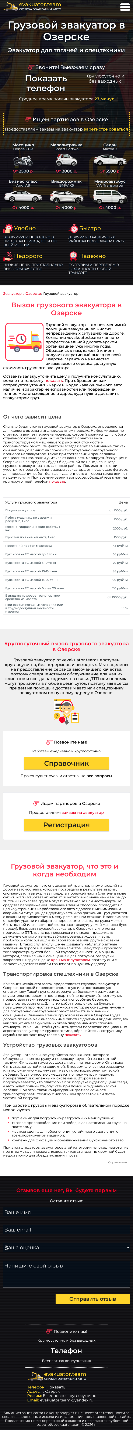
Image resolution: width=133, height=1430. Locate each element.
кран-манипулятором (70, 960)
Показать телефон (46, 83)
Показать (55, 1387)
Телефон (66, 1351)
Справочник (66, 763)
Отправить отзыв (92, 1299)
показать (54, 380)
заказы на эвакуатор (83, 812)
